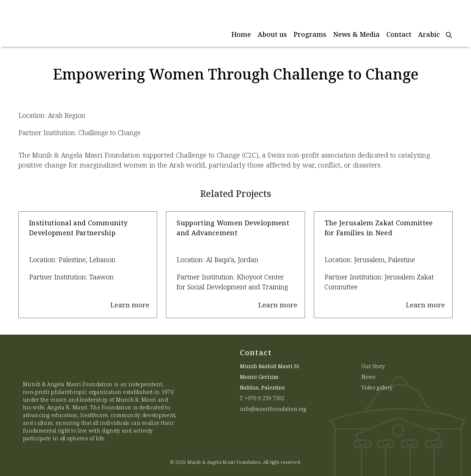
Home (241, 34)
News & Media (356, 34)
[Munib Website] (71, 23)
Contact (398, 34)
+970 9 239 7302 (264, 398)
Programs (310, 34)
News (368, 376)
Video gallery (377, 387)
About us (272, 34)
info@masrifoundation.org (273, 408)
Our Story (373, 366)
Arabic (429, 34)
